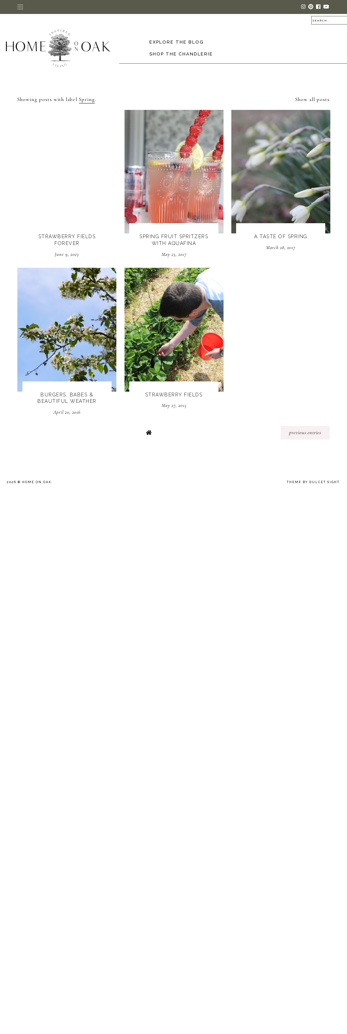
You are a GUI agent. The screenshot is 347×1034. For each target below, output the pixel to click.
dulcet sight (324, 482)
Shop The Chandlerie (181, 53)
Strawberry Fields (174, 394)
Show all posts (312, 99)
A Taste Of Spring (281, 236)
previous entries (305, 433)
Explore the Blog (176, 42)
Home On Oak (36, 482)
